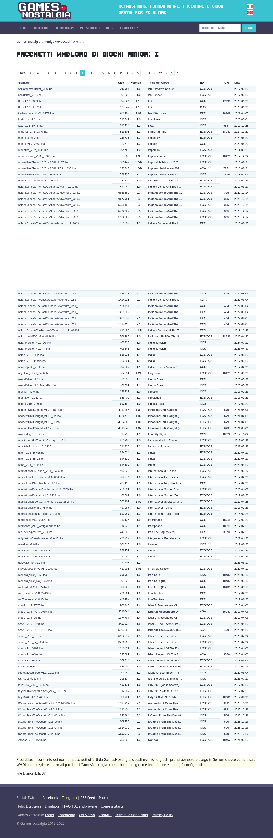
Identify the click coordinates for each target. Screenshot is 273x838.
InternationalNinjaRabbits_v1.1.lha (38, 483)
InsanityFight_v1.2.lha (30, 434)
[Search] (220, 28)
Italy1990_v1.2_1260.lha (32, 697)
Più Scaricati (90, 28)
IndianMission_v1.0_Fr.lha (33, 348)
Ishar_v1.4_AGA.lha (29, 654)
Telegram (69, 797)
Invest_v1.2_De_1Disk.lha (33, 550)
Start (21, 73)
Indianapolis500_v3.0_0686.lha (36, 336)
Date (237, 82)
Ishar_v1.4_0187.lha (30, 648)
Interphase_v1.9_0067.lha (33, 519)
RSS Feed (87, 797)
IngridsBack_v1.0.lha (30, 403)
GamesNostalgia (28, 41)
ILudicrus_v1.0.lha (28, 119)
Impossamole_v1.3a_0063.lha (36, 156)
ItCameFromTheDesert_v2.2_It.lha (38, 733)
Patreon (105, 797)
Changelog (66, 814)
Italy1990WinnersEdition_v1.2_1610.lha (42, 691)
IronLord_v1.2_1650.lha (32, 575)
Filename (23, 82)
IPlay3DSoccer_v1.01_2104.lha (37, 568)
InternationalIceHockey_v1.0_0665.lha (41, 477)
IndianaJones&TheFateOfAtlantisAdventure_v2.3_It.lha (51, 217)
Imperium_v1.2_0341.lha (32, 150)
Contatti (105, 814)
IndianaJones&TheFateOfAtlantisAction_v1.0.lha (47, 186)
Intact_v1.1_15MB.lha (30, 452)
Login (49, 814)
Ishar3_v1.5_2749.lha (30, 623)
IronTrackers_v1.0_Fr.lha (32, 599)
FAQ (67, 806)
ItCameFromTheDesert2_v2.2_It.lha (39, 709)
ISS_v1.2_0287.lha (29, 678)
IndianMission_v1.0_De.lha (34, 342)
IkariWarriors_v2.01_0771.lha (35, 113)
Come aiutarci (112, 806)
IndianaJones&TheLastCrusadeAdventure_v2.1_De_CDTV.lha (56, 299)
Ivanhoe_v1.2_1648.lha (31, 739)
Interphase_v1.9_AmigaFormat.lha (38, 526)
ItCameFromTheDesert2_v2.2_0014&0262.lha (46, 703)
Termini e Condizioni (131, 814)
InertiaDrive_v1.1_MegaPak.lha (36, 385)
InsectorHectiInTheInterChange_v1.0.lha (42, 440)
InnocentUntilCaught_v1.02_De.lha (39, 416)
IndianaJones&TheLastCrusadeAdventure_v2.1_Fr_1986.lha (55, 312)
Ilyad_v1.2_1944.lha (29, 125)
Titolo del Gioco (158, 82)
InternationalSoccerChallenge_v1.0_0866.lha (45, 489)
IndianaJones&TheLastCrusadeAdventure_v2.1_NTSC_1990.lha (57, 324)
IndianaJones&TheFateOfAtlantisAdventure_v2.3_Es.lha (52, 205)
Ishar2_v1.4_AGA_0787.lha (34, 611)
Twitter (33, 797)
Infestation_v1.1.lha (29, 397)
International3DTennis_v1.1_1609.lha (40, 471)
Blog (109, 28)
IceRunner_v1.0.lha (29, 95)
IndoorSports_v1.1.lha (31, 367)
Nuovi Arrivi (65, 28)
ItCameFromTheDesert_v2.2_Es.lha (39, 721)
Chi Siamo (87, 814)
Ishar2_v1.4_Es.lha (29, 617)
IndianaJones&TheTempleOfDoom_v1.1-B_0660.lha (49, 330)
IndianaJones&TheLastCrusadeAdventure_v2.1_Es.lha (51, 306)
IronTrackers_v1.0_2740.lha (34, 593)
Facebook (50, 797)
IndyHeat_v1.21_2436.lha (33, 373)
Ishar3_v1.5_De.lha (29, 636)
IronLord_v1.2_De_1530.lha (34, 581)
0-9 (31, 73)
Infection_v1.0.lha (28, 391)
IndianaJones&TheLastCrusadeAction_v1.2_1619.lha (50, 223)
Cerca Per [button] (128, 28)
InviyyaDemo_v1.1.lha (31, 562)
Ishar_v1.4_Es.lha (28, 660)
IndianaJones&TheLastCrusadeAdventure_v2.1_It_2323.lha (54, 318)
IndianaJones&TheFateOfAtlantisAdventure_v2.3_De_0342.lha (56, 199)
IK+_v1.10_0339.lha (29, 101)
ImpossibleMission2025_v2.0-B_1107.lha (42, 162)
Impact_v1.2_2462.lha (31, 143)
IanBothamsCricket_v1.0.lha (34, 89)
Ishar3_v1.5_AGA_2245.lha (34, 629)
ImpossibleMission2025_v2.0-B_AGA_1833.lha (46, 168)
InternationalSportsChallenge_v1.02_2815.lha (45, 501)
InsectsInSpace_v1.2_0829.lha (36, 446)
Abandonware (85, 806)
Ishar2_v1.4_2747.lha (30, 605)
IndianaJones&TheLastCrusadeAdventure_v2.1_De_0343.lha (55, 293)
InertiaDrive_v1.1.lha (30, 379)
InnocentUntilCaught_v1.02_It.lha (38, 428)
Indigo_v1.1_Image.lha (31, 360)
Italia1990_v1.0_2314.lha (33, 685)
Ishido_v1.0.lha (26, 666)
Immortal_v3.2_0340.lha (32, 131)
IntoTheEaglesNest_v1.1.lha (34, 532)
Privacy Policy (162, 814)
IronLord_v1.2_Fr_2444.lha (34, 587)
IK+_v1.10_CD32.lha (30, 107)
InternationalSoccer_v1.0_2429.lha (39, 495)
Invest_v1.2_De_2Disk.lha (33, 556)
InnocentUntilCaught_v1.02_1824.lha (40, 409)
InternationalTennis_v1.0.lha (34, 507)
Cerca (249, 28)
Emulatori (52, 806)
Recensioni (41, 28)
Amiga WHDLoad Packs (62, 41)
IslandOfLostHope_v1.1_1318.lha (38, 672)
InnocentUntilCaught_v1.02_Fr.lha (38, 422)
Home (23, 28)
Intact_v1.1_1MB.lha (30, 458)
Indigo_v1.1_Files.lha (30, 354)
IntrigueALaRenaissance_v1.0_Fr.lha (40, 538)
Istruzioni (33, 806)
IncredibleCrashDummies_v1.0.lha (38, 180)
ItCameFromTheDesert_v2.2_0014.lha (41, 715)
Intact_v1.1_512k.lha (30, 465)
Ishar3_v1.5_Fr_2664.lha (33, 642)
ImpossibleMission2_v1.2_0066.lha (39, 174)
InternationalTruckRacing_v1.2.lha (38, 513)
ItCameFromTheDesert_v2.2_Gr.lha (39, 727)
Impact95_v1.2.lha (28, 137)
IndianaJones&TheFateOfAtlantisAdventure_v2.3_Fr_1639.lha (55, 211)
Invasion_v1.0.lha (28, 544)
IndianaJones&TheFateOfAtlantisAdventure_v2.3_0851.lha (53, 192)
